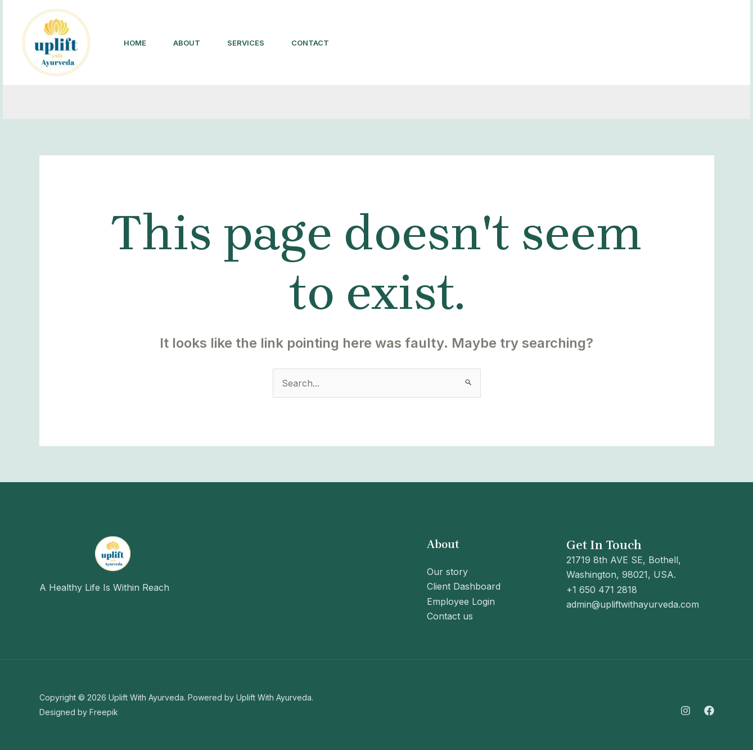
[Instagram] (555, 43)
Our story (447, 571)
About (186, 42)
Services (245, 42)
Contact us (450, 616)
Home (135, 42)
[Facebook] (579, 43)
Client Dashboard (464, 586)
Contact (310, 42)
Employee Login (461, 601)
